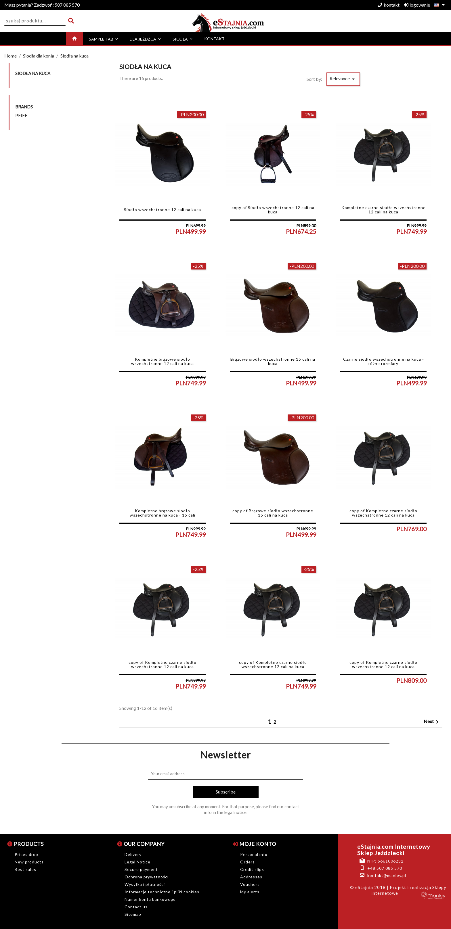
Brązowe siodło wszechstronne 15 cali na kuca (272, 361)
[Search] (35, 21)
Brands (24, 106)
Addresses (251, 876)
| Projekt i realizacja (409, 887)
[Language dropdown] (440, 4)
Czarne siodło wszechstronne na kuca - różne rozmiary (383, 361)
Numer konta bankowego (150, 899)
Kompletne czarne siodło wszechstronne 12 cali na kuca (383, 209)
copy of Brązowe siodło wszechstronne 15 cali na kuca (272, 513)
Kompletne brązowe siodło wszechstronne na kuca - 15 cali (162, 513)
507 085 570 (42, 4)
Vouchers (250, 884)
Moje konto (254, 844)
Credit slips (252, 869)
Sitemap (133, 914)
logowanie (417, 4)
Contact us (136, 906)
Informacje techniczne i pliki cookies (162, 891)
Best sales (25, 869)
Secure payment (141, 869)
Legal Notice (137, 861)
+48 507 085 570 (384, 868)
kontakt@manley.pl (386, 875)
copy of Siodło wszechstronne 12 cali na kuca (273, 209)
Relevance (343, 79)
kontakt (389, 4)
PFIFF (21, 115)
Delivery (133, 854)
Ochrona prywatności (147, 876)
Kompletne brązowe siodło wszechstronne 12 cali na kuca (162, 361)
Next (432, 721)
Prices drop (26, 854)
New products (29, 861)
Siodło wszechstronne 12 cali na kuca (162, 209)
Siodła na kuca (32, 73)
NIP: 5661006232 (385, 861)
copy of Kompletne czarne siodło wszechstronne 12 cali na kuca (383, 513)
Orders (247, 861)
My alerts (249, 891)
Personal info (253, 854)
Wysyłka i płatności (145, 884)
